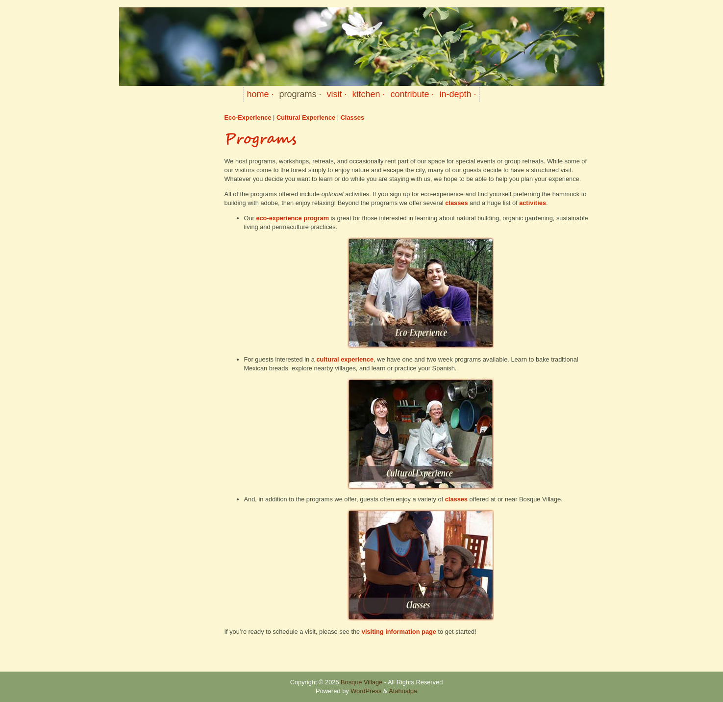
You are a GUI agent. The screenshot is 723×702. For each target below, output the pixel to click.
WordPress (365, 691)
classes (457, 203)
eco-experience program (292, 218)
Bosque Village (361, 682)
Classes (352, 117)
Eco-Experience (248, 117)
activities (532, 203)
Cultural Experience (306, 117)
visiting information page (399, 631)
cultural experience (345, 359)
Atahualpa (403, 691)
